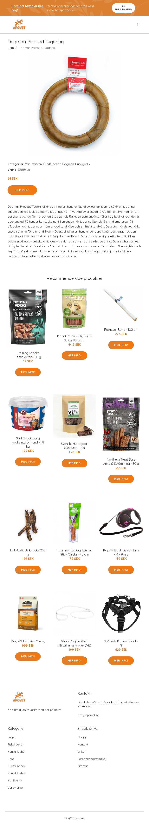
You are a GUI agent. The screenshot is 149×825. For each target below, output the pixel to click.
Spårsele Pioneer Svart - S (121, 643)
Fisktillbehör (16, 744)
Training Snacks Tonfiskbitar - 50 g (28, 355)
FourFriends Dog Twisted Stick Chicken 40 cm (74, 552)
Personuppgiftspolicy (91, 759)
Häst (11, 759)
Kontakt (82, 744)
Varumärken (33, 164)
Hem (11, 48)
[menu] (138, 24)
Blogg (81, 737)
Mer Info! (22, 190)
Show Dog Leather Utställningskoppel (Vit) (74, 643)
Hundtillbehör (52, 164)
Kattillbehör (15, 780)
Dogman (68, 164)
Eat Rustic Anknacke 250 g (28, 552)
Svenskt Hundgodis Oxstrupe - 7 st (74, 446)
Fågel (11, 737)
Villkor (81, 751)
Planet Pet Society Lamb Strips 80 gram (74, 338)
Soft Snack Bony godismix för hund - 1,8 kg (28, 442)
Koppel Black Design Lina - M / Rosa (121, 552)
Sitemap (82, 766)
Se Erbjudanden (123, 7)
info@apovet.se (88, 715)
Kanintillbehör (17, 751)
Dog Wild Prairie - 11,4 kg (28, 641)
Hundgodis (82, 164)
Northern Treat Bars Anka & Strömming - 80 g (121, 461)
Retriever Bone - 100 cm (121, 330)
